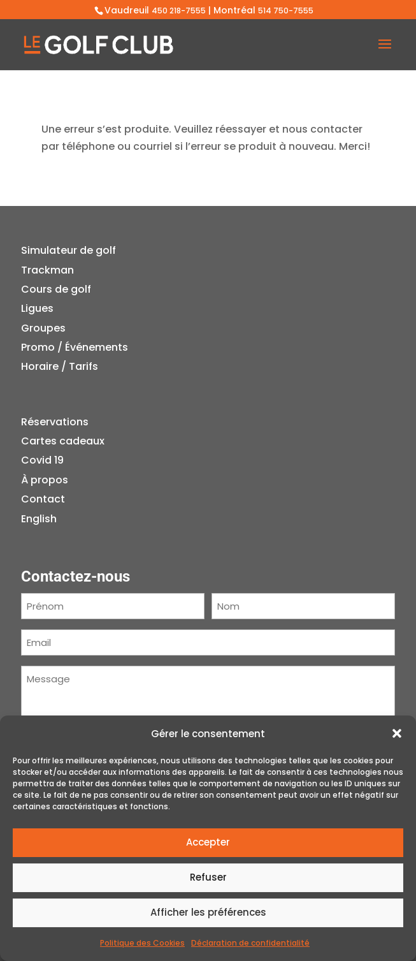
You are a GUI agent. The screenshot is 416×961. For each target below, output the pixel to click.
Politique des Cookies (142, 942)
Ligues (37, 308)
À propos (44, 480)
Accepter (208, 842)
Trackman (47, 270)
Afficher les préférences (208, 912)
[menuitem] (62, 519)
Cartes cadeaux (62, 441)
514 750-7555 (285, 10)
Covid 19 (42, 460)
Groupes (43, 328)
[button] (397, 733)
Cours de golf (56, 289)
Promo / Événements (74, 347)
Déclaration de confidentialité (250, 942)
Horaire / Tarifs (59, 366)
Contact (43, 499)
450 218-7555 (179, 10)
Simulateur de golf (68, 250)
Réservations (55, 421)
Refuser (208, 877)
